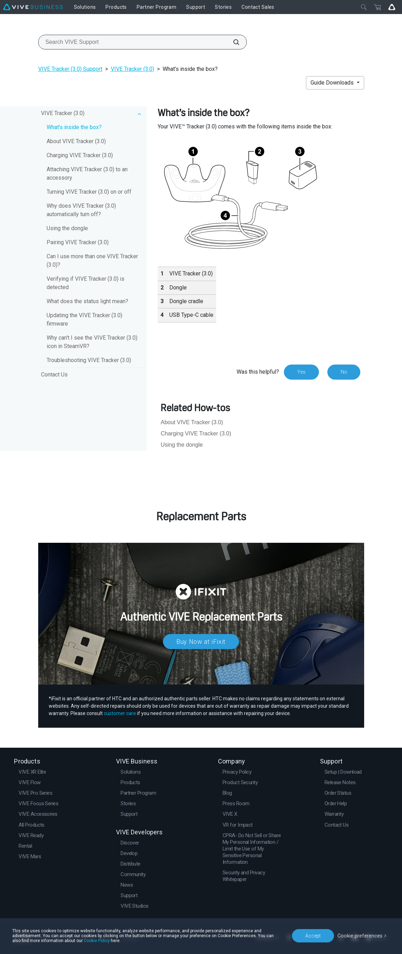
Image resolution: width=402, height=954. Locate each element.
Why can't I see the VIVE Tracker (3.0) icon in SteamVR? (92, 341)
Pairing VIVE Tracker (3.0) (78, 242)
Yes (301, 372)
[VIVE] (33, 7)
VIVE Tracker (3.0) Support (70, 69)
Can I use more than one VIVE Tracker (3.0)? (92, 260)
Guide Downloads (333, 82)
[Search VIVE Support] (232, 42)
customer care (120, 713)
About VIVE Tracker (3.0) (76, 141)
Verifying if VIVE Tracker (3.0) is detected (85, 283)
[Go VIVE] (392, 7)
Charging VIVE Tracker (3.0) (80, 155)
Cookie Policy (97, 940)
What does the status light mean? (87, 301)
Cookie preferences (360, 935)
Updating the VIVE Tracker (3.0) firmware (84, 319)
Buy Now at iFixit (201, 641)
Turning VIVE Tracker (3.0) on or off (89, 191)
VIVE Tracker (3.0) (132, 69)
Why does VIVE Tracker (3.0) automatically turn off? (81, 210)
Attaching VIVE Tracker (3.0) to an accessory (87, 173)
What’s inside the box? (74, 127)
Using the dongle (67, 228)
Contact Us (54, 374)
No (343, 372)
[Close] (364, 7)
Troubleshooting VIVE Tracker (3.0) (89, 360)
